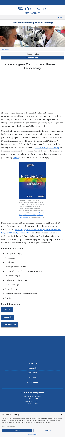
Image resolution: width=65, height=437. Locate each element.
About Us (32, 375)
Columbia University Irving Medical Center (32, 2)
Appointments (32, 380)
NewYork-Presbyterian (32, 344)
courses (16, 157)
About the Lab (9, 322)
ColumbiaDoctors (32, 350)
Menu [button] (60, 16)
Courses (6, 307)
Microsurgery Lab (32, 54)
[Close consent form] (61, 414)
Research (7, 315)
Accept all (17, 430)
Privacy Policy (32, 434)
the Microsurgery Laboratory (47, 147)
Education (5, 49)
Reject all (48, 430)
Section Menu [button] (32, 58)
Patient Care (32, 361)
